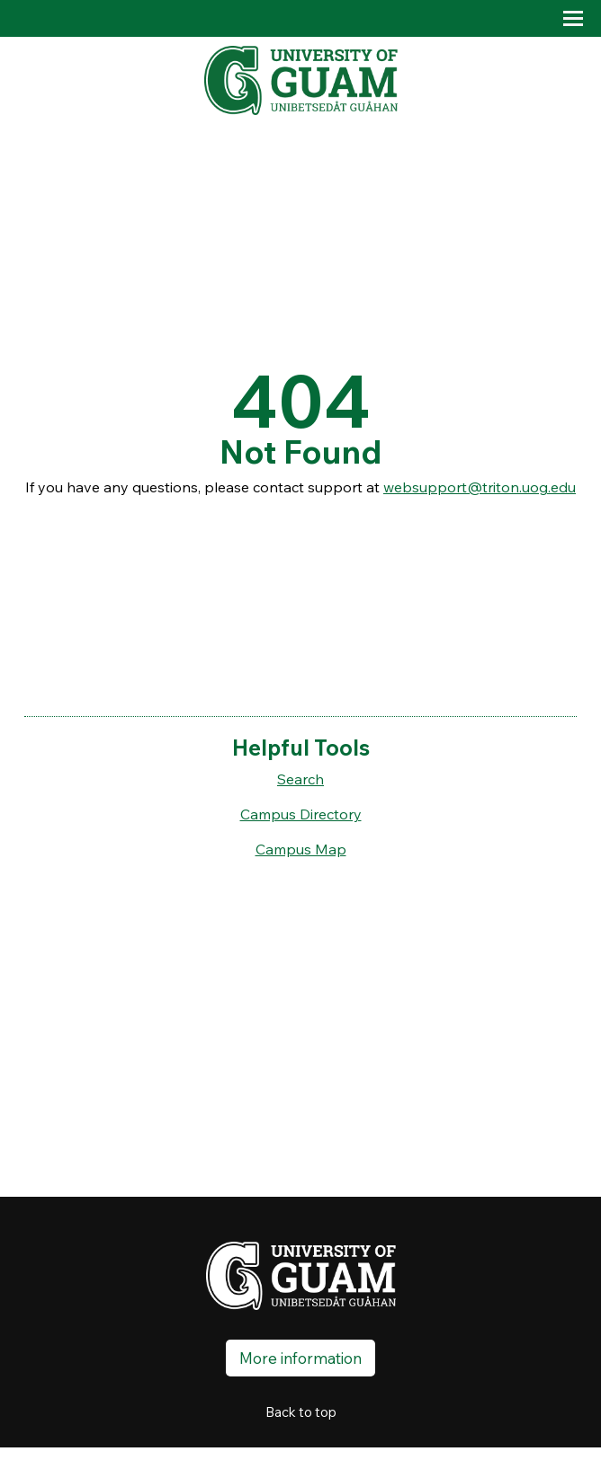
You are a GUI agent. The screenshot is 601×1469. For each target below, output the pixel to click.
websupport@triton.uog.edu (479, 487)
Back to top (300, 1411)
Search (300, 779)
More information (300, 1358)
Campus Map (301, 849)
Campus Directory (301, 814)
